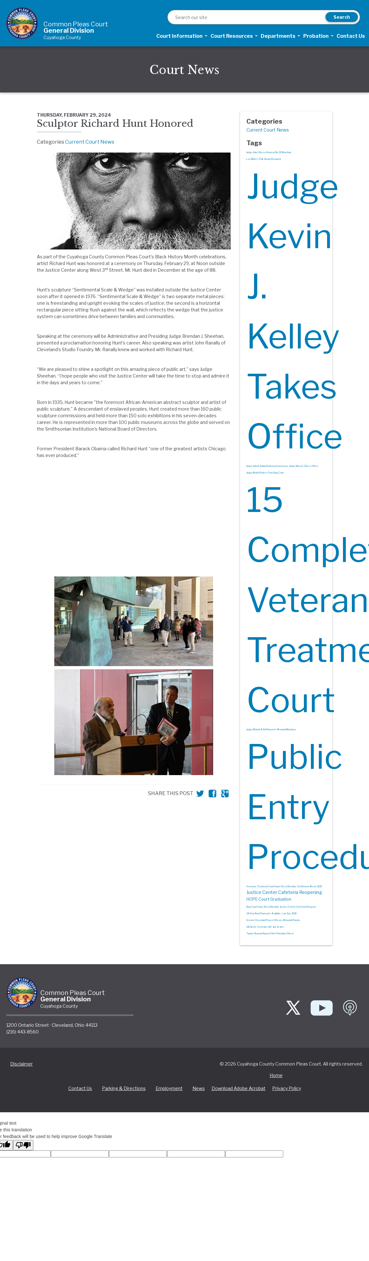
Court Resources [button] (232, 36)
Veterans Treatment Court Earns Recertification (271, 886)
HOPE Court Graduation (268, 899)
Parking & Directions (124, 1088)
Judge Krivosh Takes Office (303, 466)
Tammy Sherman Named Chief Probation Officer (270, 933)
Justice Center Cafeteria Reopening (284, 892)
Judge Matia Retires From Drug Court (265, 472)
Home (276, 1075)
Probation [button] (316, 36)
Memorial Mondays (286, 729)
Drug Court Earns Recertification (262, 906)
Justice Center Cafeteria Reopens (298, 906)
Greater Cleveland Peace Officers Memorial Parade (273, 920)
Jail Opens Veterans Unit (259, 926)
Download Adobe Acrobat (238, 1088)
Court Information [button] (180, 36)
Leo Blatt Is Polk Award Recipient (263, 159)
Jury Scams (278, 926)
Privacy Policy (286, 1088)
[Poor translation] (23, 1145)
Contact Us (351, 36)
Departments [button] (278, 36)
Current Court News (89, 142)
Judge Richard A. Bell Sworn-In (261, 729)
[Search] (248, 17)
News (198, 1088)
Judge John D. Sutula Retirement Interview (267, 466)
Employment (169, 1088)
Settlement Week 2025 (309, 886)
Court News (184, 70)
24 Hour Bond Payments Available (263, 913)
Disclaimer (21, 1064)
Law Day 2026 (289, 913)
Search (341, 17)
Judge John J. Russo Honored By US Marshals (269, 152)
